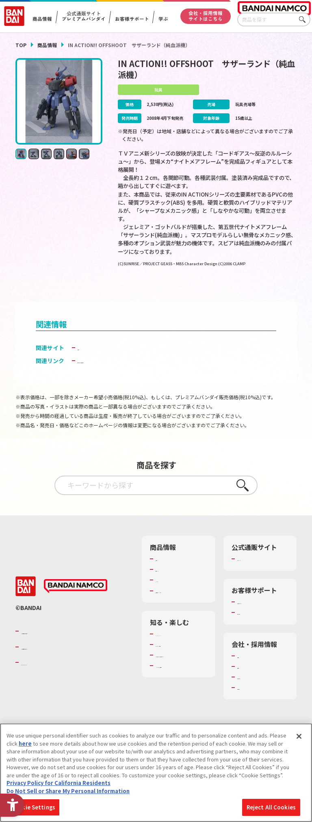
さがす (304, 20)
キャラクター (171, 592)
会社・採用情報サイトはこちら (205, 16)
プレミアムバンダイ (261, 571)
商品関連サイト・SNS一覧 (177, 606)
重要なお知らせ (255, 632)
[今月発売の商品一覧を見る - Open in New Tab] (253, 291)
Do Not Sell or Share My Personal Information (68, 791)
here (25, 743)
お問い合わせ (253, 707)
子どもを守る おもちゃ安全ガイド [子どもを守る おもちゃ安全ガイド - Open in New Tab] (121, 373)
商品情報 (47, 44)
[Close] (299, 736)
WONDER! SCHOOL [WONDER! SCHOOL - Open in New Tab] (178, 653)
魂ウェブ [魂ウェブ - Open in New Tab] (89, 359)
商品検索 (166, 571)
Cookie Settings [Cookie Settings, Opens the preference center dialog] (33, 807)
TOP (20, 44)
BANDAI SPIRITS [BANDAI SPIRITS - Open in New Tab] (46, 681)
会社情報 (247, 675)
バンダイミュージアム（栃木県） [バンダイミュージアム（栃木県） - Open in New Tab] (180, 711)
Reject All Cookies (271, 807)
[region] (156, 772)
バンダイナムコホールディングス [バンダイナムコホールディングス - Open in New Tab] (70, 666)
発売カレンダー (174, 581)
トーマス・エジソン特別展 (179, 667)
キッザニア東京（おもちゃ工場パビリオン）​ (179, 689)
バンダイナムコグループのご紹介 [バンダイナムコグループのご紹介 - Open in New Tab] (70, 650)
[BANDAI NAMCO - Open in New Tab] (75, 606)
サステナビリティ (258, 696)
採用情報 (247, 686)
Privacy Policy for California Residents (58, 783)
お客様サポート (132, 19)
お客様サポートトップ (261, 617)
